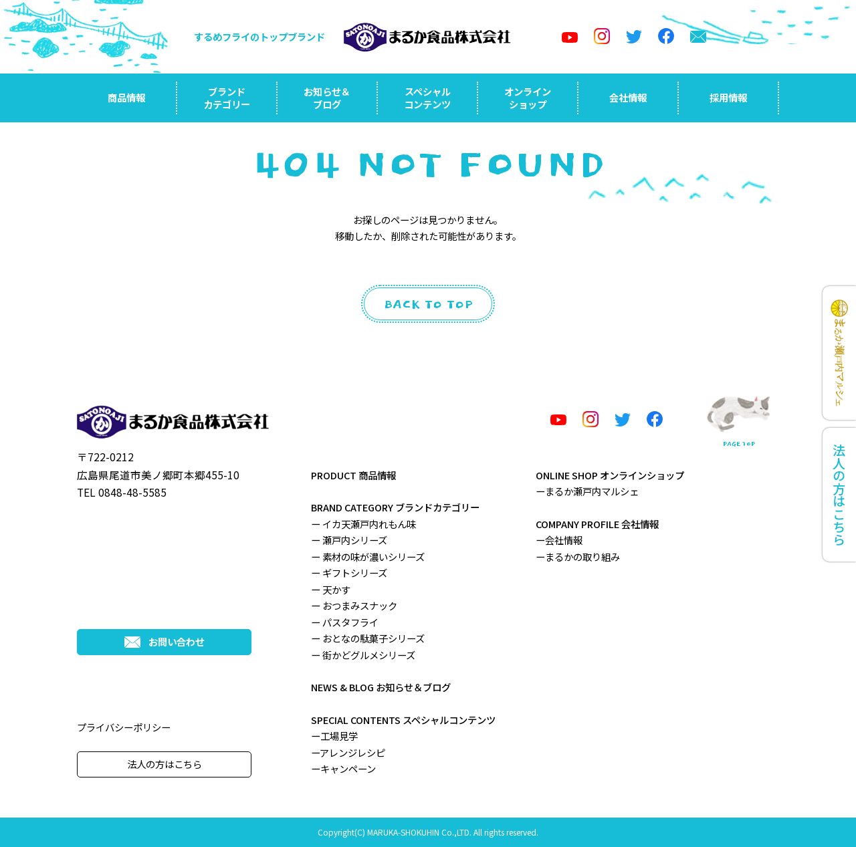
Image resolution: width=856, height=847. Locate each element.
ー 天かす (330, 589)
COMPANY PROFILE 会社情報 (597, 524)
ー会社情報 (559, 540)
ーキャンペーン (343, 768)
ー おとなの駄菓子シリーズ (368, 638)
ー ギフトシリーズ (349, 573)
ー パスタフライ (345, 622)
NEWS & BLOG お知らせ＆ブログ (381, 687)
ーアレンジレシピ (348, 752)
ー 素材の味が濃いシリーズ (368, 557)
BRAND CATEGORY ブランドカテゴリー (395, 507)
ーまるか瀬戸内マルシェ (587, 491)
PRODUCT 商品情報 (353, 475)
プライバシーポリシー (124, 727)
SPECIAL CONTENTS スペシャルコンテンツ (403, 720)
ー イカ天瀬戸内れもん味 (363, 524)
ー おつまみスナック (354, 605)
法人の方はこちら (164, 764)
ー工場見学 (334, 736)
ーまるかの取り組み (578, 557)
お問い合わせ (164, 641)
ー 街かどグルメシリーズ (363, 655)
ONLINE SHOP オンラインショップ (610, 475)
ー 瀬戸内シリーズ (349, 540)
